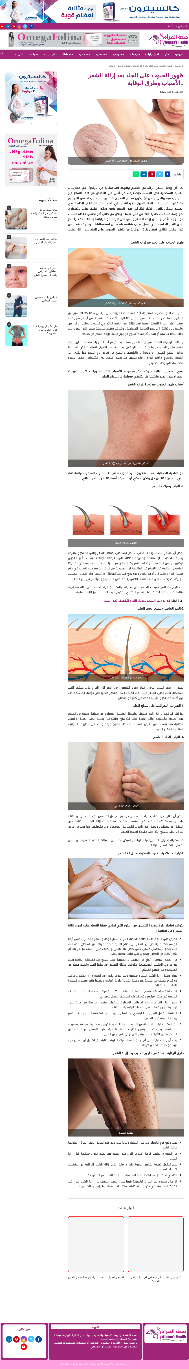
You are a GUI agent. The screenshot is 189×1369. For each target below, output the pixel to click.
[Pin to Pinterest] (151, 174)
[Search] (2, 54)
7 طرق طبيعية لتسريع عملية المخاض (45, 299)
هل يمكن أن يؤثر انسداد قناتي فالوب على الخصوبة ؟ (44, 330)
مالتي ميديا (51, 54)
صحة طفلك (67, 54)
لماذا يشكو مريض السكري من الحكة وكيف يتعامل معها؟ (44, 213)
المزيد (20, 54)
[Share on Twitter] (159, 174)
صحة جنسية (84, 54)
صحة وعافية (118, 54)
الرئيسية (179, 54)
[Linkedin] (8, 26)
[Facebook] (31, 26)
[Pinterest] (14, 26)
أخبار (167, 54)
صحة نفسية (101, 54)
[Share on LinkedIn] (143, 174)
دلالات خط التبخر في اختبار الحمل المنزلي (46, 240)
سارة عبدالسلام (168, 91)
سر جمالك (134, 54)
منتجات (34, 54)
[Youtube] (2, 26)
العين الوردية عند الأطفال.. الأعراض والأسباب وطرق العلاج (45, 271)
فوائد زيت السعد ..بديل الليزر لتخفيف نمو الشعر (136, 600)
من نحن (24, 1329)
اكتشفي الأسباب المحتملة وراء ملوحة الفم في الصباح (96, 1277)
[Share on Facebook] (167, 174)
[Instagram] (19, 26)
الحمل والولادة (152, 54)
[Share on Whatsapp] (136, 174)
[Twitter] (25, 26)
